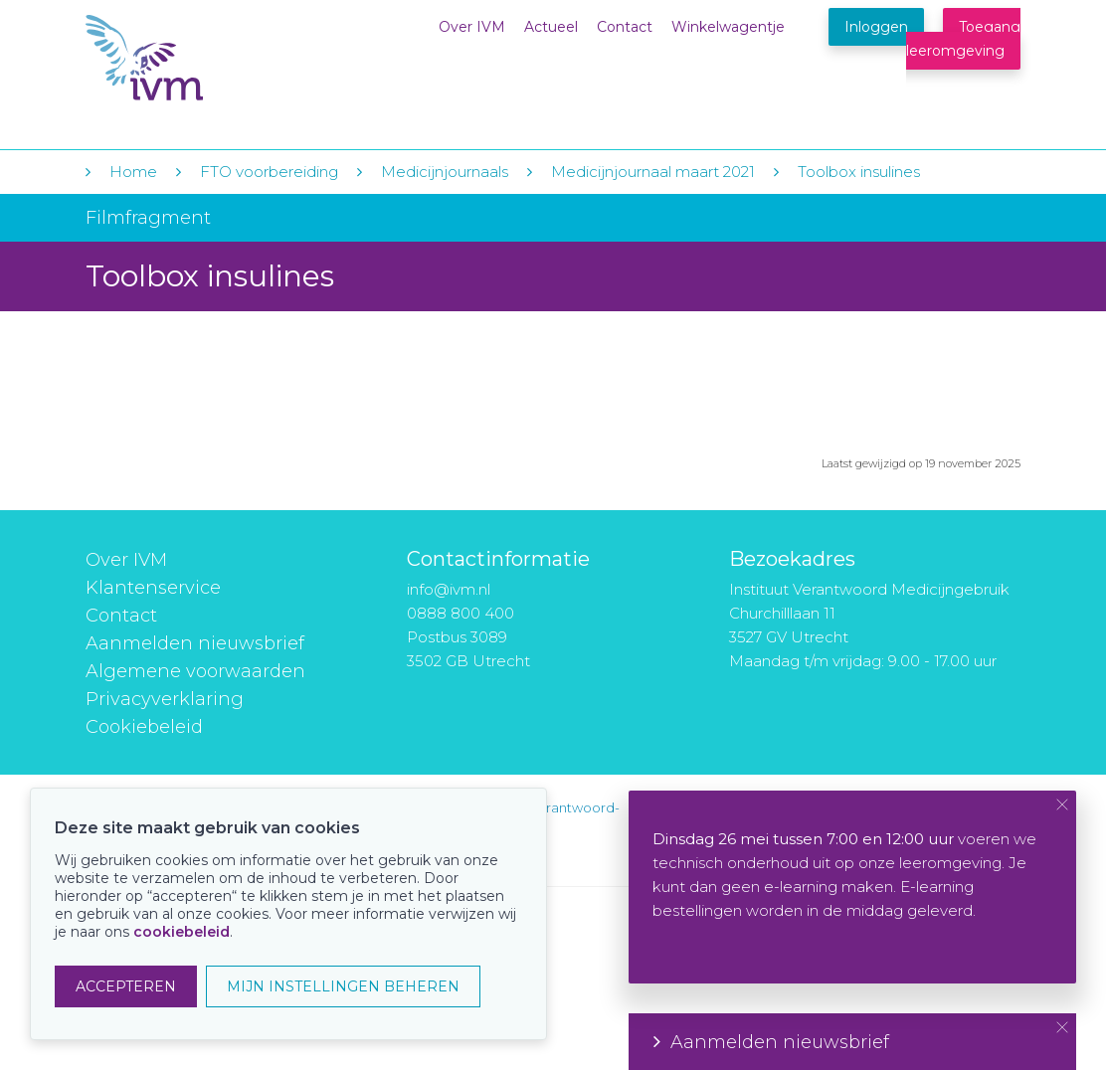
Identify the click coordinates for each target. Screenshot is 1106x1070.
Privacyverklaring (165, 699)
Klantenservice (153, 588)
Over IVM (472, 27)
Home (133, 171)
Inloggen (876, 27)
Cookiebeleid (144, 727)
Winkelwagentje (728, 27)
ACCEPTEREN (126, 986)
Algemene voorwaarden (195, 671)
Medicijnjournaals (444, 171)
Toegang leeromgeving (963, 39)
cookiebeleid (181, 932)
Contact (624, 27)
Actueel (551, 27)
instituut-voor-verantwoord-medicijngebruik (530, 820)
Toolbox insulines (859, 171)
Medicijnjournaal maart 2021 (653, 171)
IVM (207, 58)
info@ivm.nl (448, 589)
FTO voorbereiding (271, 171)
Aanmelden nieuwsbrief (195, 643)
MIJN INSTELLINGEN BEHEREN (343, 986)
